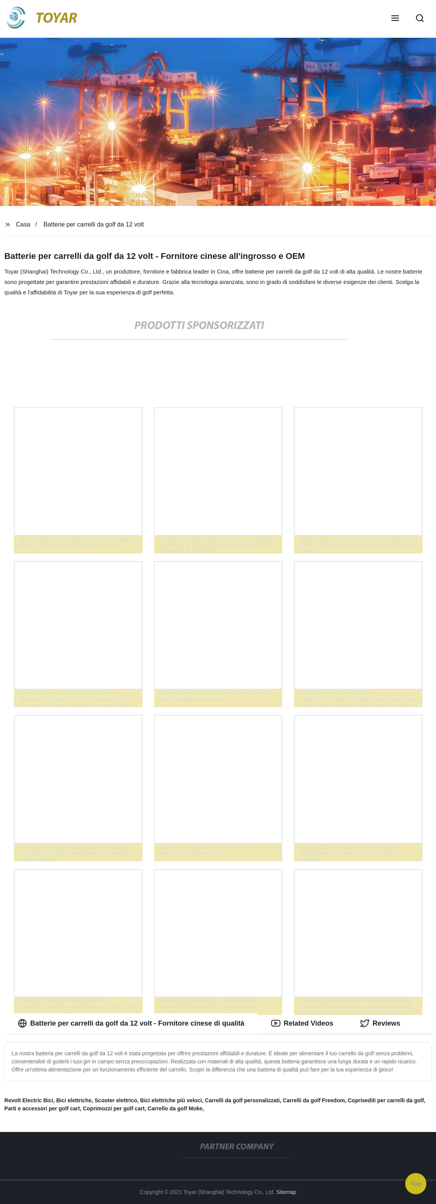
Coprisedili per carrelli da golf (386, 1100)
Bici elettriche (74, 1100)
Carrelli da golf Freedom (314, 1100)
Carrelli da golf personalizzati (242, 1100)
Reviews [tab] (380, 1023)
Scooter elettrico (116, 1100)
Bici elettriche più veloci (171, 1100)
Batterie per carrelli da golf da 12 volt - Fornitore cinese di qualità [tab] (131, 1023)
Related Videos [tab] (302, 1023)
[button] (395, 18)
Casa (23, 224)
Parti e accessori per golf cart (42, 1108)
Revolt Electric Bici (28, 1100)
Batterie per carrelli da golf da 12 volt (94, 224)
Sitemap (286, 1192)
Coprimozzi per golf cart (113, 1108)
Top (416, 1183)
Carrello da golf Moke (175, 1108)
